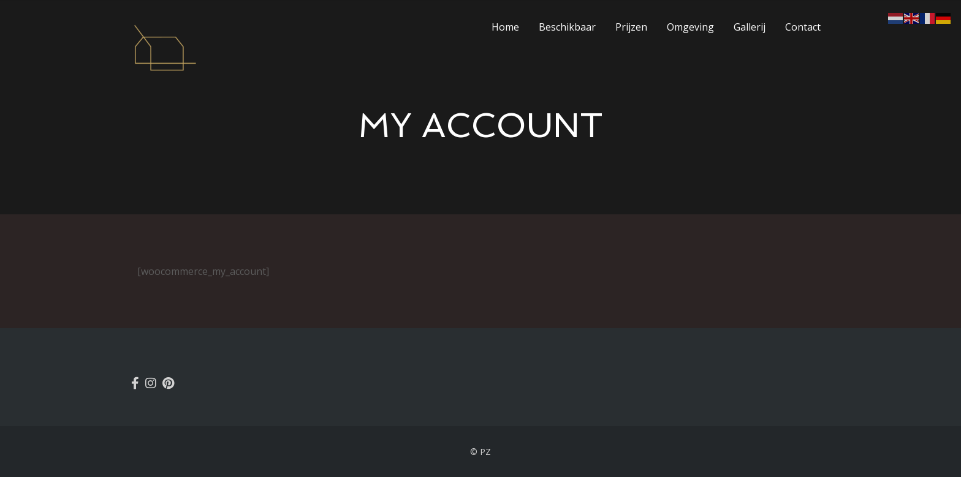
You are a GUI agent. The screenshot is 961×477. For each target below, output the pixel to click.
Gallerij (749, 27)
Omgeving (690, 27)
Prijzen (631, 27)
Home (505, 27)
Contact (803, 27)
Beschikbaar (567, 27)
